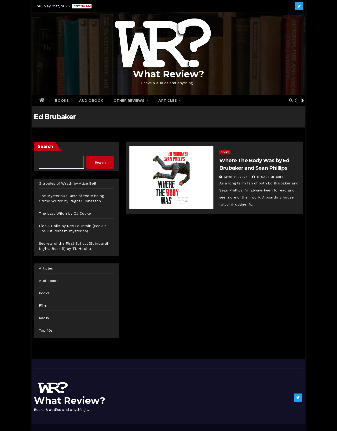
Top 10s (46, 330)
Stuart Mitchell (269, 177)
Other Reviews (131, 100)
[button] (291, 100)
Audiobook (91, 100)
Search (45, 146)
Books (62, 100)
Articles (169, 100)
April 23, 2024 (236, 177)
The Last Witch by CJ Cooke (65, 213)
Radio (44, 318)
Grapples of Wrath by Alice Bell (67, 183)
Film (43, 305)
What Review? (168, 74)
